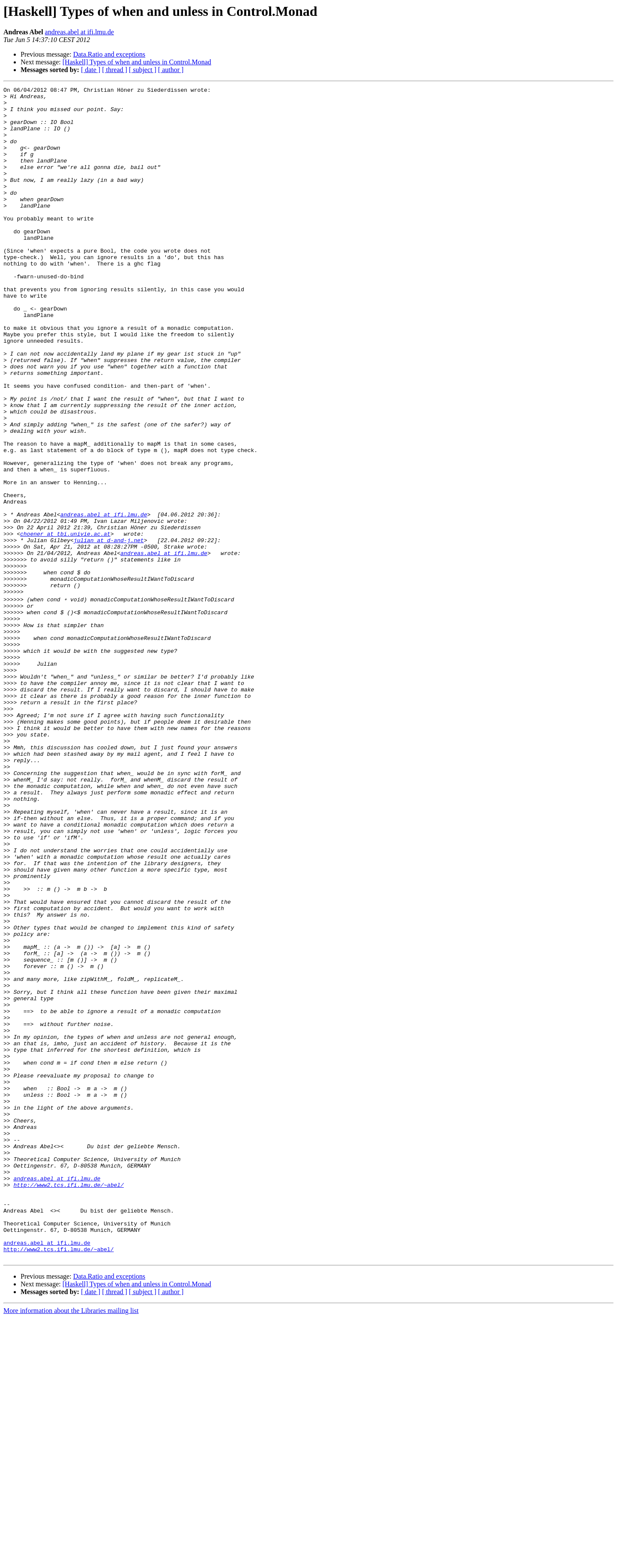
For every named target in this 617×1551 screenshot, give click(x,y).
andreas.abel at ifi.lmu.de (79, 32)
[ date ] (90, 69)
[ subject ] (142, 69)
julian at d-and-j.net (109, 631)
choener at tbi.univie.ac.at (65, 624)
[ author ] (171, 69)
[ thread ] (114, 69)
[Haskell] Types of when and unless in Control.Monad (137, 62)
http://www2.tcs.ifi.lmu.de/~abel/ (68, 1403)
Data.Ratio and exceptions (109, 54)
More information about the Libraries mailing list (70, 1543)
